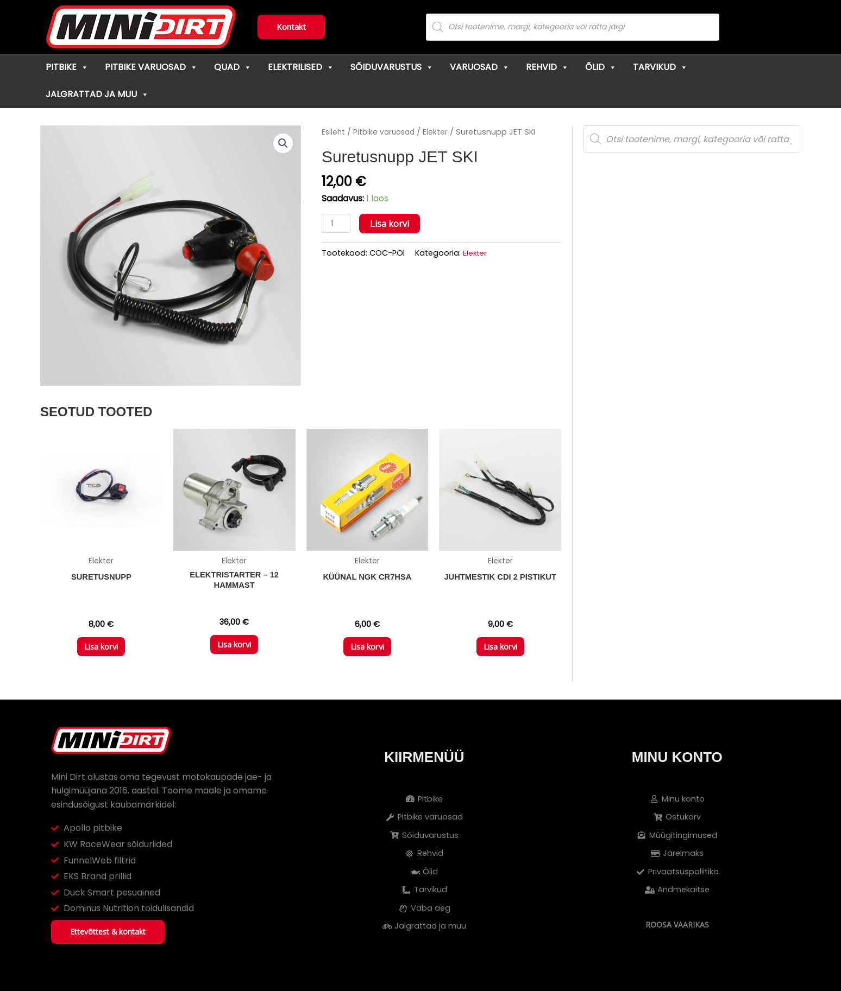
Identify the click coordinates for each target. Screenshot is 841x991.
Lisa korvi (392, 224)
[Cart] (792, 27)
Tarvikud (660, 67)
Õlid (601, 67)
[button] (282, 144)
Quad (233, 67)
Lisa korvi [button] (101, 651)
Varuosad (480, 67)
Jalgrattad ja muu (97, 94)
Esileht (334, 131)
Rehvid (547, 67)
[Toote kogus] (337, 224)
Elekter (441, 131)
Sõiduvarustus (392, 67)
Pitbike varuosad (151, 67)
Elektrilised (301, 67)
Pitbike (67, 67)
